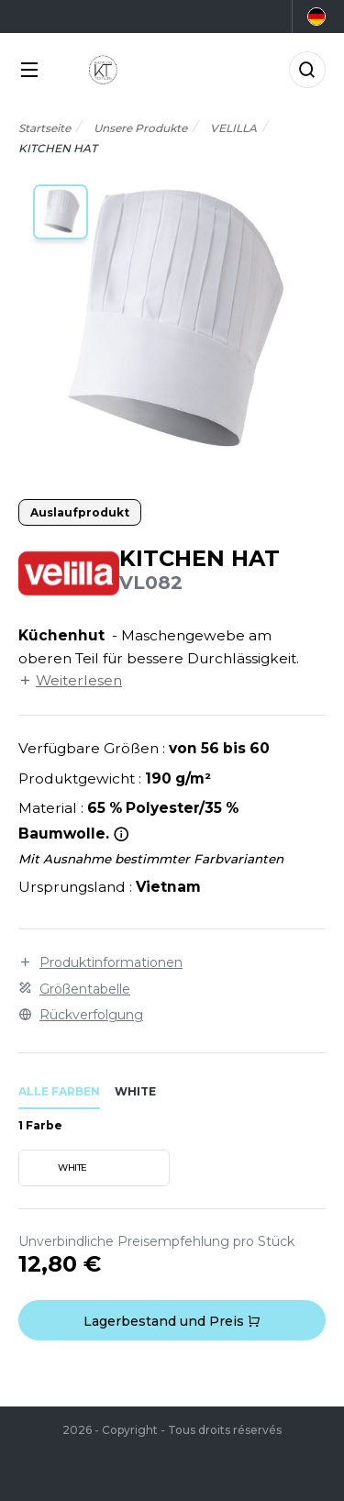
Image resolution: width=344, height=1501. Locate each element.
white (135, 1091)
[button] (60, 211)
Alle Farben (59, 1091)
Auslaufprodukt (79, 512)
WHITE (55, 1168)
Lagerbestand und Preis (172, 1321)
